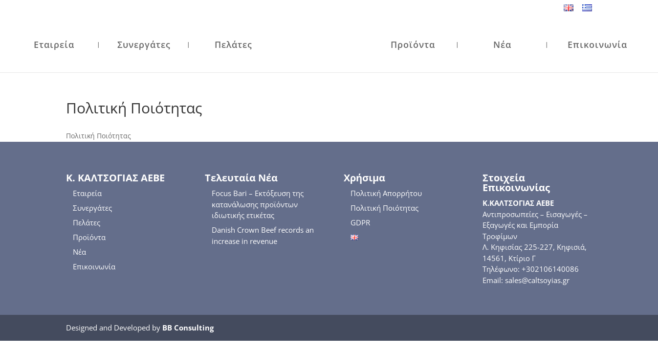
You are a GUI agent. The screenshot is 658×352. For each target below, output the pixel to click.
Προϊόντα (413, 45)
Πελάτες (233, 45)
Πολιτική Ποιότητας (384, 208)
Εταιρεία (54, 45)
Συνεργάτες (144, 45)
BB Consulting (188, 327)
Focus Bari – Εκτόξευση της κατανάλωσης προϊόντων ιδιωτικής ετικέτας (258, 204)
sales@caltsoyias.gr (537, 280)
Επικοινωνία (597, 45)
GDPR (360, 222)
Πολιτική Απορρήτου (386, 193)
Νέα (502, 45)
